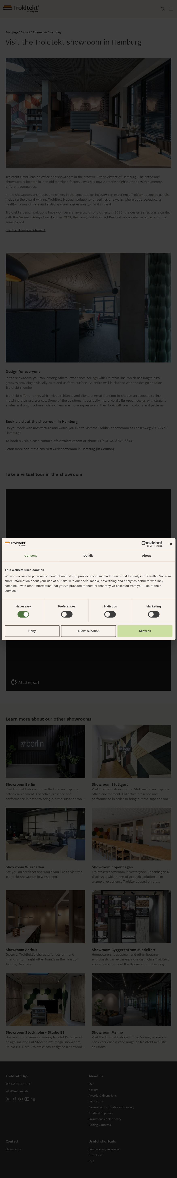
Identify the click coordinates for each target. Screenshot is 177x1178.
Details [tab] (89, 555)
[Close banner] (171, 544)
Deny (32, 631)
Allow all (145, 631)
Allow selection (88, 631)
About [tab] (146, 555)
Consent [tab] (30, 555)
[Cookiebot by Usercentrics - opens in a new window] (144, 544)
